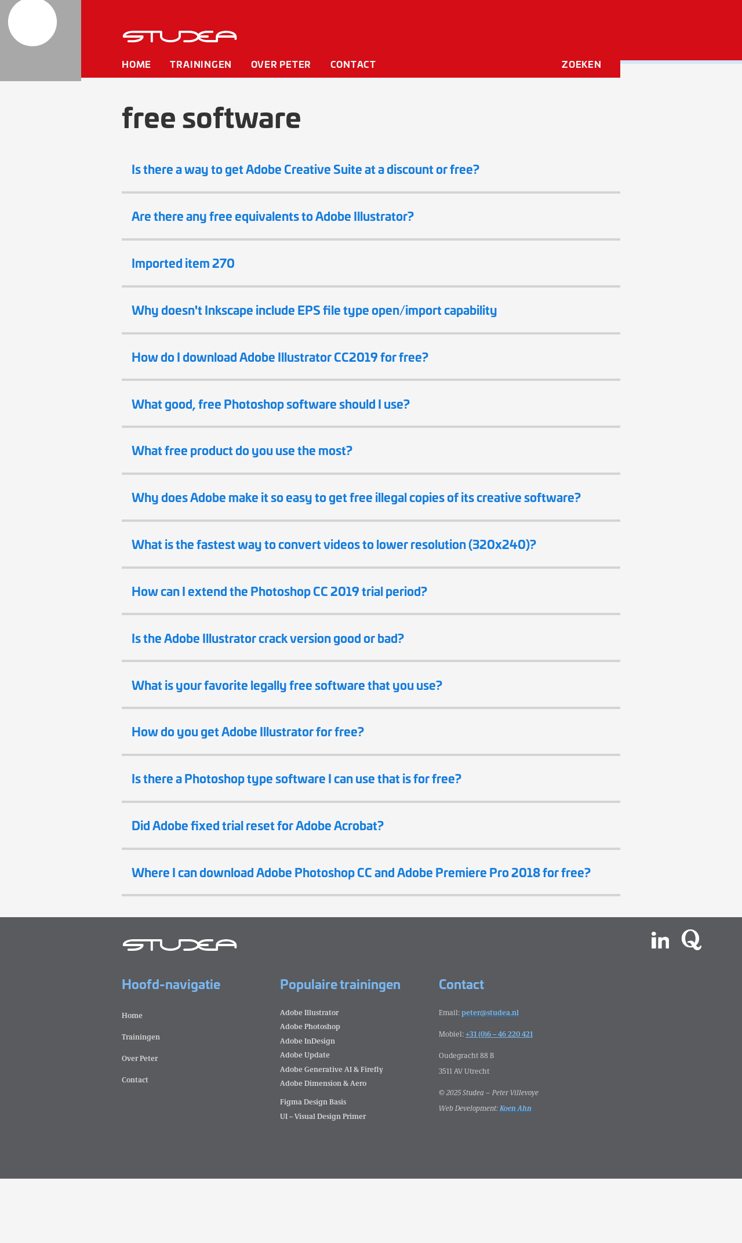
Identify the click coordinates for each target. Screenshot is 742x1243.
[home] (40, 40)
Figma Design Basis (313, 1166)
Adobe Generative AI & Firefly (331, 1133)
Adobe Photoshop (310, 1091)
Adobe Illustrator (309, 1076)
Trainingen (201, 67)
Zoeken (582, 67)
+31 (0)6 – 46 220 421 (499, 1098)
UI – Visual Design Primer (323, 1180)
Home (136, 67)
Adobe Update (305, 1119)
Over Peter (281, 67)
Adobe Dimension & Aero (323, 1148)
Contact (353, 67)
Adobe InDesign (307, 1105)
